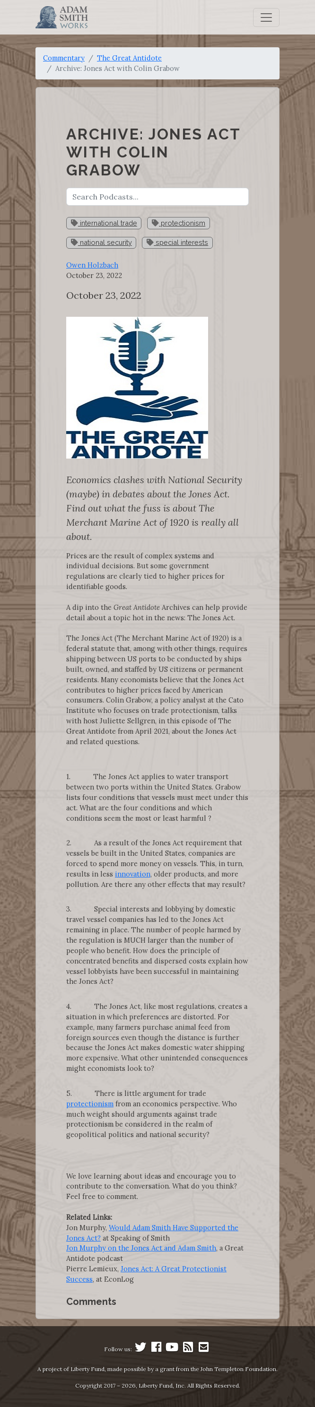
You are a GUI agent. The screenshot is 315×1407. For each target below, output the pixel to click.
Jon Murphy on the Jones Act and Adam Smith (141, 1247)
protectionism (178, 223)
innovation (132, 873)
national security (101, 242)
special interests (177, 242)
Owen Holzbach (92, 265)
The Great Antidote (129, 57)
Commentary (64, 57)
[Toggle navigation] (266, 17)
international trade (104, 223)
